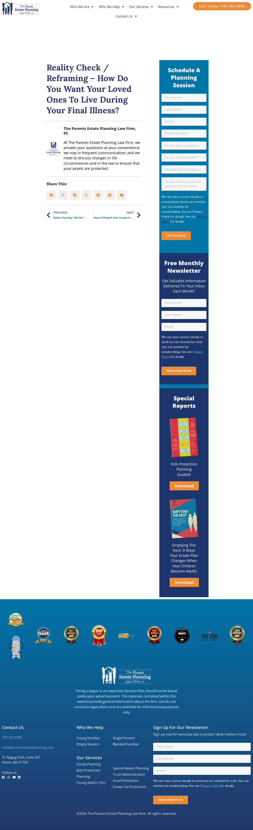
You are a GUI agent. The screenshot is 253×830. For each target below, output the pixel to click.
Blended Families (126, 744)
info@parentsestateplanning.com (28, 747)
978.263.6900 (12, 737)
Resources (168, 6)
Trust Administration (129, 774)
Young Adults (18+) (91, 782)
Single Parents (124, 738)
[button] (51, 195)
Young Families (88, 738)
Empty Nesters (88, 744)
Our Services (141, 6)
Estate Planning (89, 764)
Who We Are (81, 6)
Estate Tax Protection (129, 787)
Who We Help (111, 6)
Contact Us (126, 16)
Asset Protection (126, 780)
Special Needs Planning (131, 768)
